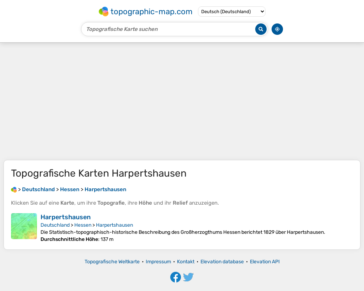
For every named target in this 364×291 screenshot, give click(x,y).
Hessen (82, 225)
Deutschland (55, 225)
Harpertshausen (66, 217)
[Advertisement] (182, 101)
